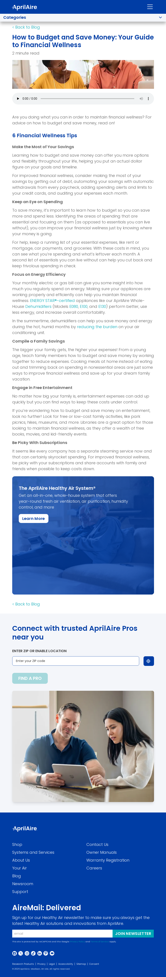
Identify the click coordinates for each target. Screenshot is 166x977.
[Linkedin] (39, 953)
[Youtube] (52, 953)
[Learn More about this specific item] (33, 518)
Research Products (23, 964)
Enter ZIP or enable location (39, 650)
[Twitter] (20, 953)
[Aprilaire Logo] (24, 829)
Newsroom (22, 883)
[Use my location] (149, 661)
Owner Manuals (101, 852)
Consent (94, 964)
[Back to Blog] (26, 27)
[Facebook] (14, 953)
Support (20, 891)
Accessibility (65, 964)
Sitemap (81, 964)
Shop (17, 844)
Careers (94, 868)
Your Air (19, 868)
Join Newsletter (133, 933)
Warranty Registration (107, 860)
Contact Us (97, 844)
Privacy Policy (77, 941)
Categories (14, 17)
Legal (52, 964)
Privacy (41, 964)
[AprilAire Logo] (24, 7)
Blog (16, 876)
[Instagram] (27, 953)
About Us (21, 860)
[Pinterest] (45, 953)
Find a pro (30, 678)
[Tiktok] (33, 953)
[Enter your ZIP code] (75, 661)
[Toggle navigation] (150, 6)
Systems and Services (33, 852)
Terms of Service (100, 941)
